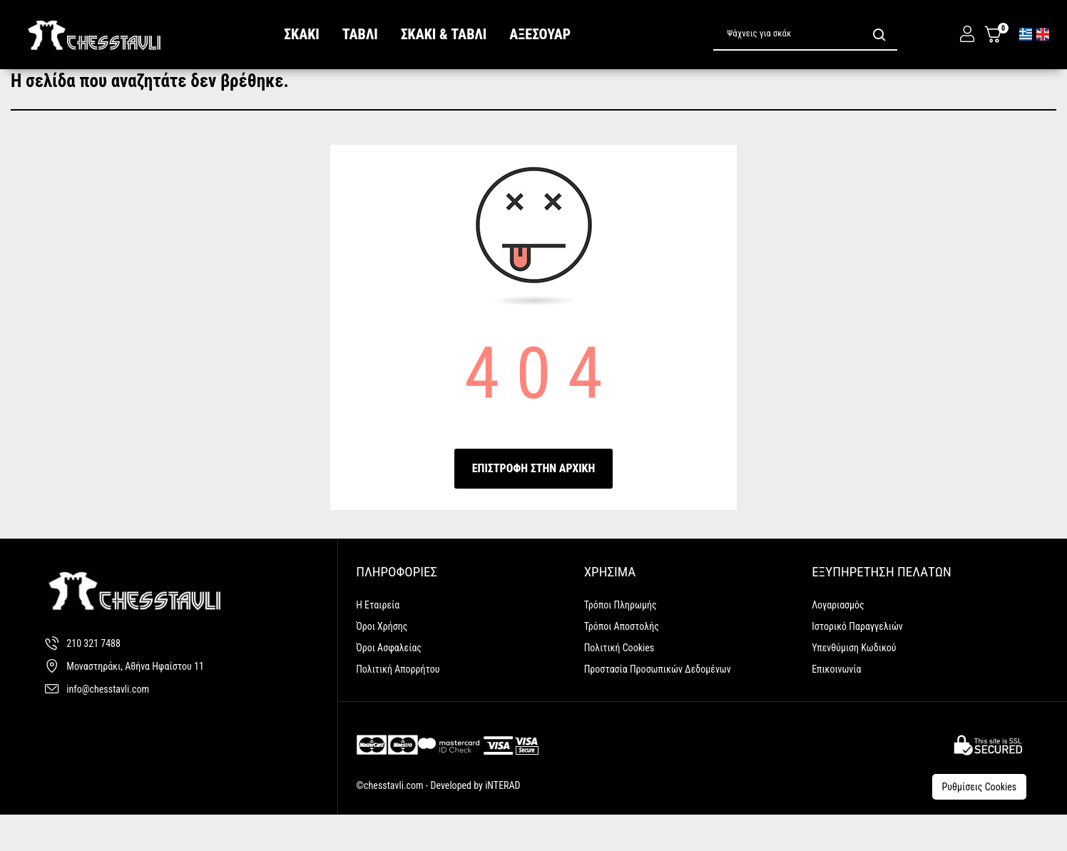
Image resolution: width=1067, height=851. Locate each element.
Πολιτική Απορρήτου (397, 704)
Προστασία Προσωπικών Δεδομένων (657, 704)
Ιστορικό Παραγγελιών (857, 661)
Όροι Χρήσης (381, 661)
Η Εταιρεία (377, 640)
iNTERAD (502, 820)
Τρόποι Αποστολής (621, 661)
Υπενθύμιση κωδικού (854, 682)
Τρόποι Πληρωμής (620, 640)
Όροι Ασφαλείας (389, 682)
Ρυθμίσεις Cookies (981, 816)
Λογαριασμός (838, 640)
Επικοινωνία (836, 704)
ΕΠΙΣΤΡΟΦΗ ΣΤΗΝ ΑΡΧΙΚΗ (534, 503)
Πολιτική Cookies (619, 682)
